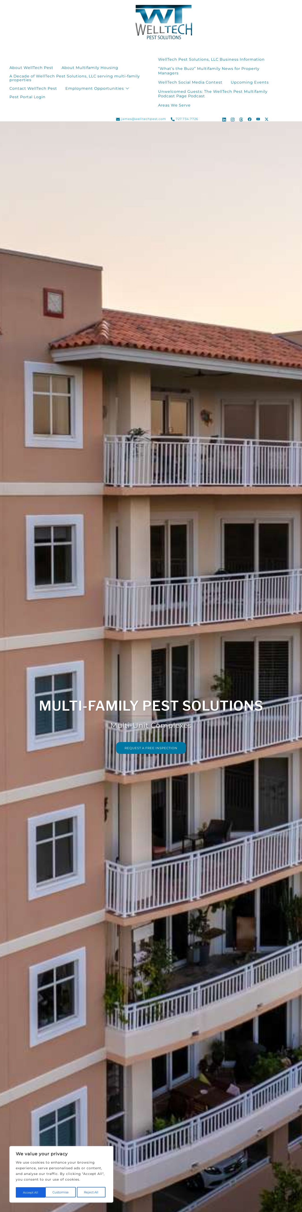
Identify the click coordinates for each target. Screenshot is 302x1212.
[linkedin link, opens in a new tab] (224, 119)
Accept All (92, 1192)
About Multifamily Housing (90, 67)
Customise (31, 1192)
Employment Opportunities (94, 88)
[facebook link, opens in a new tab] (250, 119)
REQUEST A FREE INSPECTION (151, 748)
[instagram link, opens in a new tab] (233, 119)
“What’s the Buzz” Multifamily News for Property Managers (209, 70)
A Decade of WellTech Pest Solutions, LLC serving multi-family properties (74, 78)
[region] (61, 1175)
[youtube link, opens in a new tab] (258, 119)
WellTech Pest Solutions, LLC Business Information (211, 59)
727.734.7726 (184, 119)
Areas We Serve (174, 105)
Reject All (62, 1192)
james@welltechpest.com (141, 119)
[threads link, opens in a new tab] (241, 119)
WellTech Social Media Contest (190, 82)
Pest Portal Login (27, 97)
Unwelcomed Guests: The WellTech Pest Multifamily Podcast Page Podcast (213, 93)
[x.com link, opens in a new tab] (266, 119)
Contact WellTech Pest (33, 88)
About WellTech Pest (31, 67)
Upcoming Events (250, 82)
